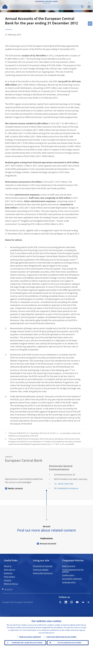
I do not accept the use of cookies (69, 642)
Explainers (8, 573)
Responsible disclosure (43, 573)
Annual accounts (48, 543)
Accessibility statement (72, 578)
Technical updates (40, 569)
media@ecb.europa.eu (67, 488)
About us (7, 566)
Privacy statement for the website (72, 570)
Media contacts (15, 488)
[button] (88, 2)
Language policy (69, 582)
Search (82, 6)
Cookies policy (68, 575)
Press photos (9, 576)
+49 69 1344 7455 (65, 483)
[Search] (45, 6)
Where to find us (11, 584)
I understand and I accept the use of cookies (26, 642)
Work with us (9, 569)
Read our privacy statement (30, 636)
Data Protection (68, 566)
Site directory (8, 589)
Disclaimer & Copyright (43, 566)
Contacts (7, 580)
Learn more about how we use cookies (61, 636)
